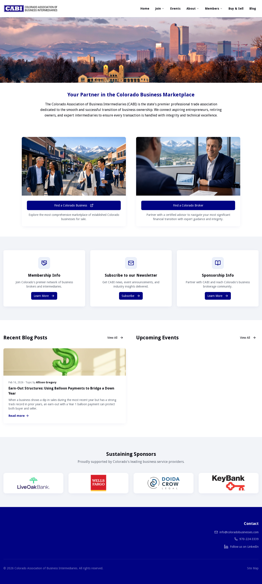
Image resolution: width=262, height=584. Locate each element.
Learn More (44, 296)
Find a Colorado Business (73, 205)
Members (214, 8)
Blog (252, 8)
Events (175, 8)
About (192, 8)
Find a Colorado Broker (188, 205)
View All (115, 337)
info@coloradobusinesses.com (239, 532)
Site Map (253, 568)
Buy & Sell (236, 8)
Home (144, 8)
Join (159, 8)
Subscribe (131, 296)
